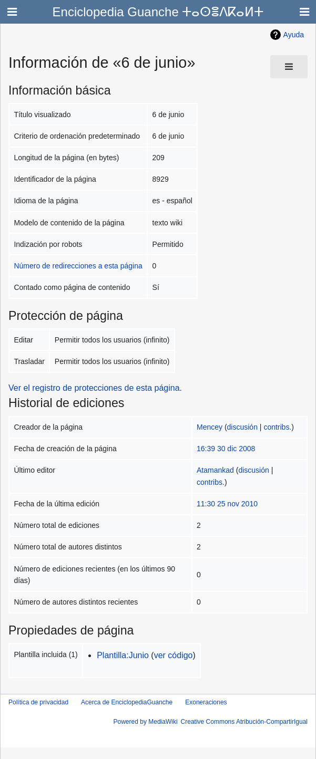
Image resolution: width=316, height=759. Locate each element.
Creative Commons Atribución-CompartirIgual (244, 721)
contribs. (277, 427)
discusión (242, 427)
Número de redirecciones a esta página (78, 266)
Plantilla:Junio (123, 655)
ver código (173, 655)
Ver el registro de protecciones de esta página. (95, 387)
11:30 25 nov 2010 (227, 504)
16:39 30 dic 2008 (226, 448)
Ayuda (293, 34)
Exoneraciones (206, 702)
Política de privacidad (38, 702)
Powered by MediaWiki (146, 721)
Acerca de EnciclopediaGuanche (126, 702)
